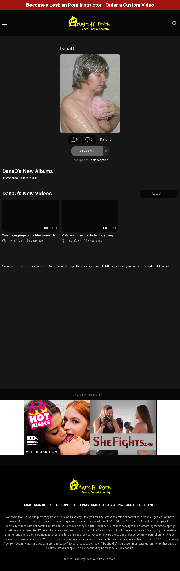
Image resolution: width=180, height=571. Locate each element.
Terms (83, 505)
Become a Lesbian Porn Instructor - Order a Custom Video (90, 5)
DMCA (95, 505)
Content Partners (142, 505)
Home (27, 505)
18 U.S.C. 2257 (113, 505)
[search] (174, 23)
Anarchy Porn (83, 559)
